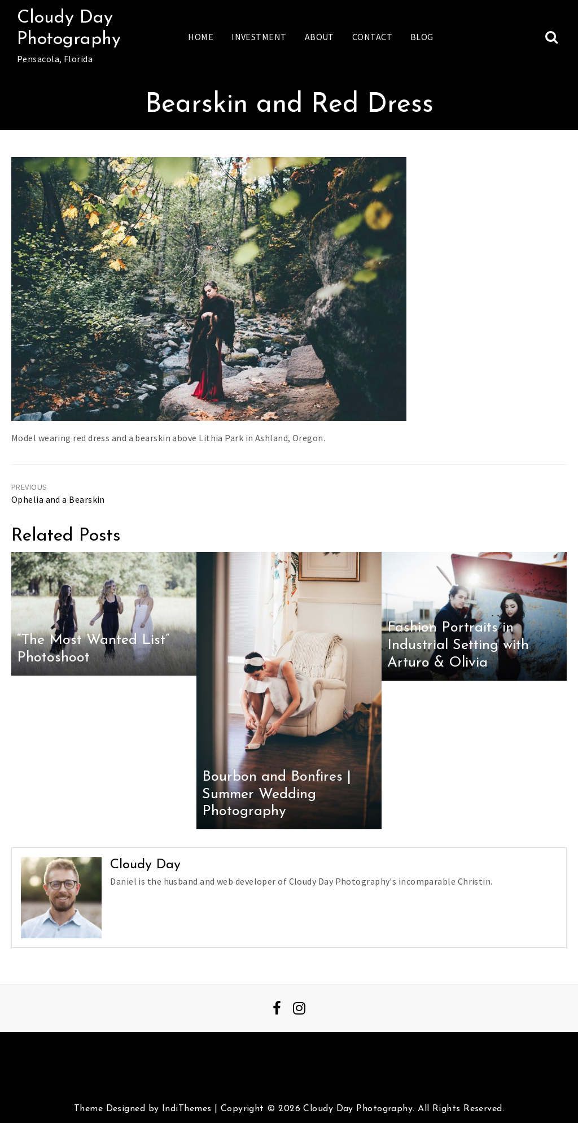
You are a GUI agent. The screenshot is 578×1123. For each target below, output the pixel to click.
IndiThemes (186, 1108)
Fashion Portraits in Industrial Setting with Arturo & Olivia (458, 645)
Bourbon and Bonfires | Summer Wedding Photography (276, 794)
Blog (422, 36)
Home (200, 36)
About (319, 36)
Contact (372, 36)
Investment (258, 36)
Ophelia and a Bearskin (58, 499)
